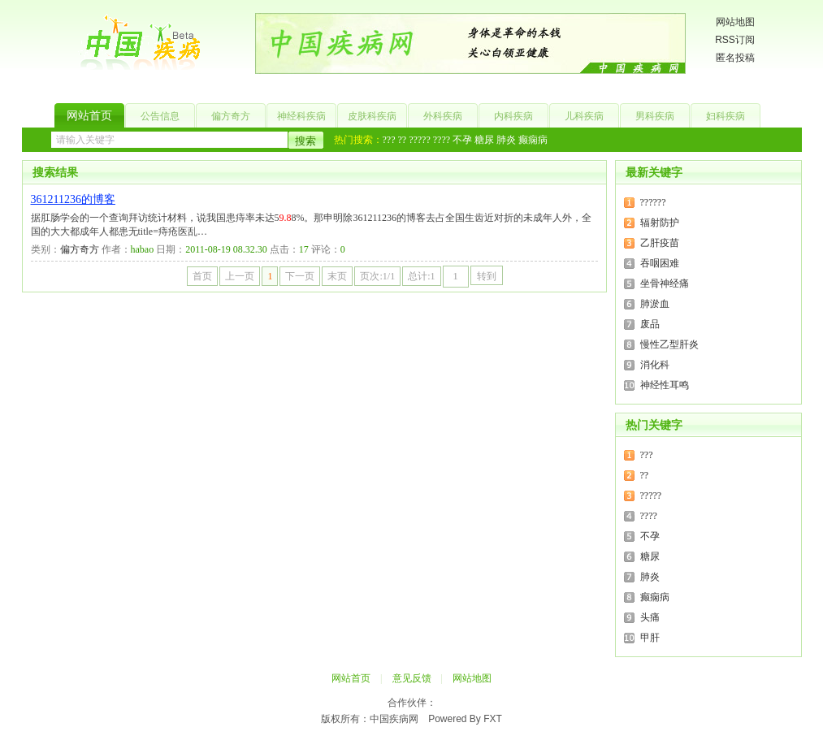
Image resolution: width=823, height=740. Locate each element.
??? (389, 139)
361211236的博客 (73, 199)
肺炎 (506, 139)
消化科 (654, 364)
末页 (337, 276)
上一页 (239, 276)
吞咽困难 (659, 263)
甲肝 (650, 637)
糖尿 (484, 139)
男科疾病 (654, 116)
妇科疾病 (725, 116)
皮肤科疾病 (372, 116)
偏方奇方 (230, 116)
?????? (653, 202)
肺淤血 (654, 303)
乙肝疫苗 (659, 243)
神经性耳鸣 (664, 385)
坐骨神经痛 (664, 283)
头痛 (650, 617)
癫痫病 (533, 139)
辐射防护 (659, 222)
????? (420, 139)
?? (401, 139)
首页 (202, 276)
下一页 (299, 276)
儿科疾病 (584, 116)
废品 (650, 324)
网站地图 (735, 22)
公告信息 (160, 116)
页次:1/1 (377, 276)
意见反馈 (411, 678)
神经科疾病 (301, 116)
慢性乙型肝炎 (669, 344)
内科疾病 (513, 116)
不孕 (462, 139)
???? (441, 139)
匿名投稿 (735, 57)
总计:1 (421, 276)
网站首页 (89, 116)
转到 (486, 276)
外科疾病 (442, 116)
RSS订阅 (735, 39)
